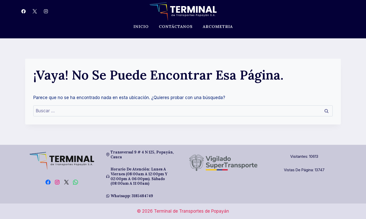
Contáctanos (176, 26)
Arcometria (218, 26)
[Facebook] (23, 11)
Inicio (141, 26)
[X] (34, 11)
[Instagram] (45, 11)
